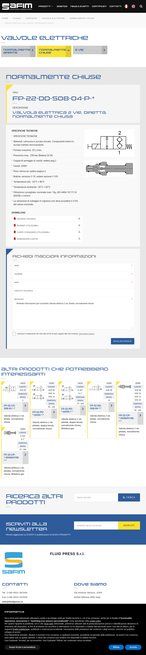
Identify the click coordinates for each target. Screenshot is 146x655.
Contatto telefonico (23, 291)
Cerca (129, 497)
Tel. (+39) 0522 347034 (14, 592)
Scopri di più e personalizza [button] (22, 647)
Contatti (115, 6)
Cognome (18, 274)
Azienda (62, 6)
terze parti (48, 624)
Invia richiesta (122, 341)
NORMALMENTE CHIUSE (82, 18)
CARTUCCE (31, 18)
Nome (16, 265)
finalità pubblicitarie (21, 629)
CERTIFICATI (99, 6)
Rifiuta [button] (116, 647)
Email (16, 282)
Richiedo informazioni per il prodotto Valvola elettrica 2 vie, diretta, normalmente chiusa (73, 314)
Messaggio (19, 299)
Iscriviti (129, 525)
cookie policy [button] (95, 621)
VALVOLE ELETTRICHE (53, 18)
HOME (5, 18)
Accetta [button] (133, 647)
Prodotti (46, 6)
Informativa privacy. (87, 334)
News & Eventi (79, 6)
